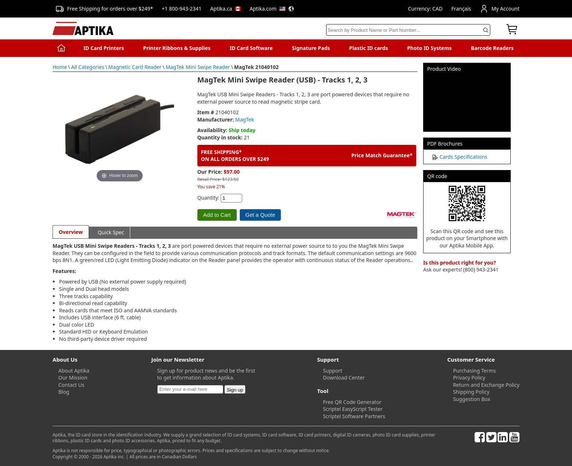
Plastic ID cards (368, 48)
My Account (499, 8)
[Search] (408, 30)
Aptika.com (272, 8)
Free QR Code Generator (352, 401)
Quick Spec (111, 232)
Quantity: (208, 197)
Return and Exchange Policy (486, 384)
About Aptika (73, 370)
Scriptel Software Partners (354, 416)
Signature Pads (311, 48)
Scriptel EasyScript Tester (352, 408)
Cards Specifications (463, 156)
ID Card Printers (104, 48)
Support (332, 370)
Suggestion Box (471, 399)
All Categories (87, 66)
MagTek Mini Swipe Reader (198, 66)
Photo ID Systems (429, 48)
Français (461, 8)
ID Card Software (251, 48)
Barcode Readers (492, 48)
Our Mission (72, 377)
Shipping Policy (471, 391)
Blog (63, 391)
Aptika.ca (225, 8)
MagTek (244, 119)
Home (60, 66)
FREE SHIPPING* (221, 152)
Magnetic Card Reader (135, 66)
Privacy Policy (469, 377)
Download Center (343, 377)
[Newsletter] (190, 389)
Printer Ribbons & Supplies (176, 48)
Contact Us (71, 384)
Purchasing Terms (474, 370)
